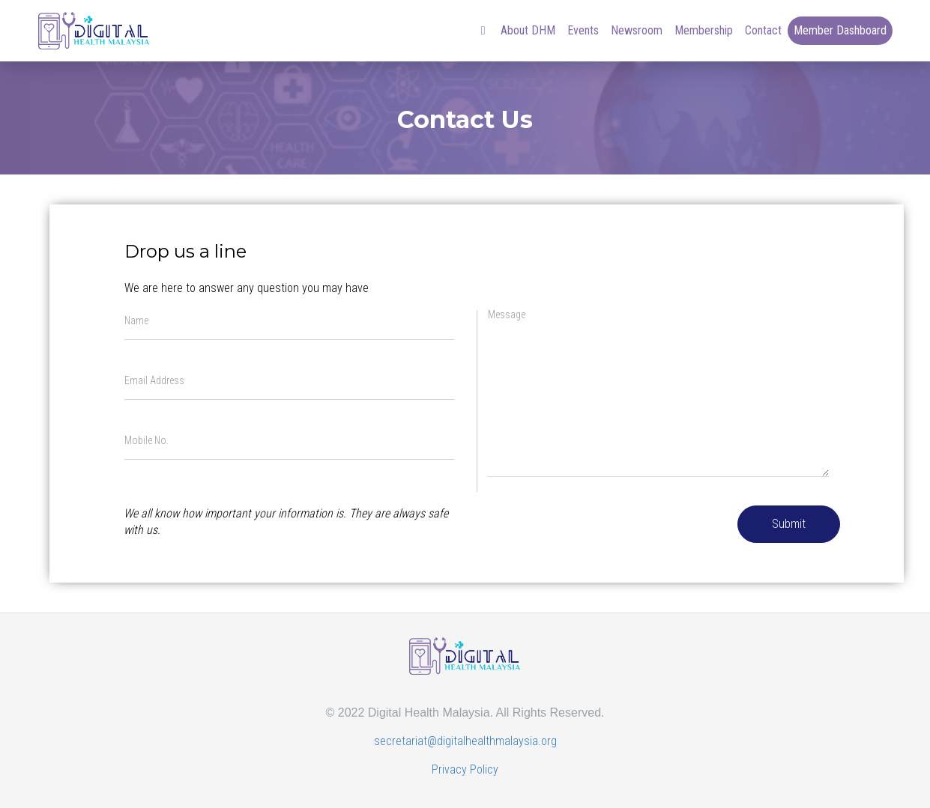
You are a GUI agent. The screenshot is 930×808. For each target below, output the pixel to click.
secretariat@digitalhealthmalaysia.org (465, 741)
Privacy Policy (465, 769)
